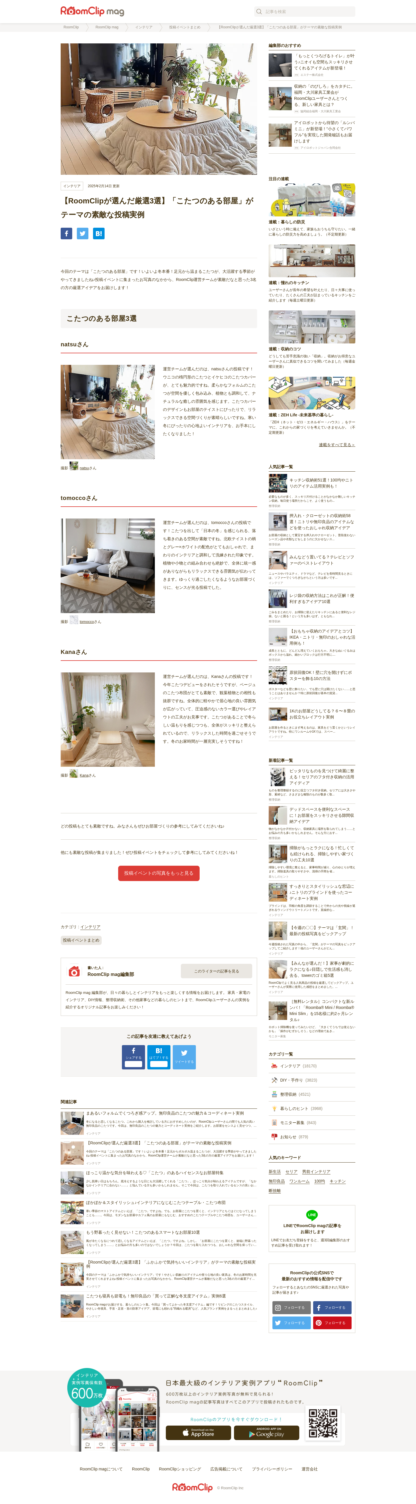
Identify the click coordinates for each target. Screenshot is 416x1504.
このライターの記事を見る (216, 971)
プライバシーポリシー (272, 1469)
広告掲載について (226, 1469)
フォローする (294, 1308)
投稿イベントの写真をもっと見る (159, 873)
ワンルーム (299, 1181)
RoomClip (141, 1469)
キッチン (338, 1181)
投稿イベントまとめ (81, 940)
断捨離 (275, 1191)
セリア (291, 1172)
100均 (319, 1181)
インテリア (72, 186)
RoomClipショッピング (180, 1469)
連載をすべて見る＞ (337, 445)
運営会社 (310, 1469)
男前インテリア (316, 1172)
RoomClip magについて (101, 1469)
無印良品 (277, 1181)
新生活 (275, 1172)
